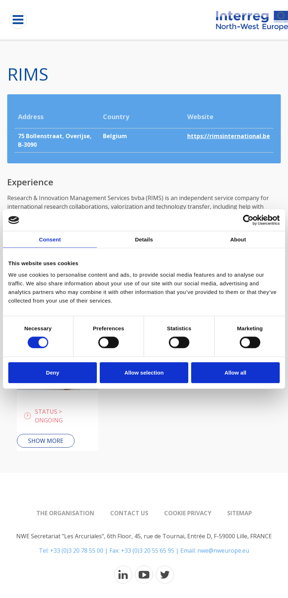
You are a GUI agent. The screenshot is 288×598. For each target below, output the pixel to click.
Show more (45, 441)
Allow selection (143, 372)
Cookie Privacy (187, 513)
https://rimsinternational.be (228, 136)
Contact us (129, 513)
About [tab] (238, 239)
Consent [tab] (50, 239)
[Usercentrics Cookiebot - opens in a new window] (248, 220)
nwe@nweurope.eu (223, 550)
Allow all (235, 372)
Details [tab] (144, 239)
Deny (52, 372)
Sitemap (239, 513)
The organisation (65, 513)
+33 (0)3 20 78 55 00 (76, 550)
